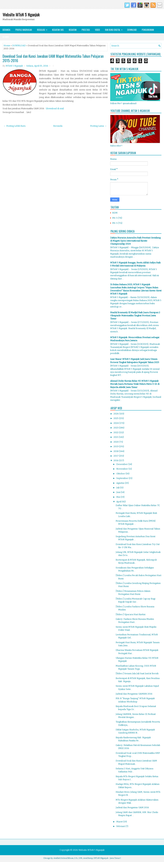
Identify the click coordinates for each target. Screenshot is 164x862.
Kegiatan (73, 29)
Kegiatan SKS (58, 29)
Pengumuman (148, 29)
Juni (118, 492)
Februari (121, 826)
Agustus (120, 483)
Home (7, 45)
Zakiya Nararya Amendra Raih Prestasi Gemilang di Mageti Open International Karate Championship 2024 (135, 240)
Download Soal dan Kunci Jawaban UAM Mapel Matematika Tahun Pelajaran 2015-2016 (53, 58)
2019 (116, 446)
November (122, 469)
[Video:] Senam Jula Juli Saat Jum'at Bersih (137, 673)
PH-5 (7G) (117, 223)
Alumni (6, 37)
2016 (116, 460)
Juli (118, 487)
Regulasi (43, 28)
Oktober (121, 473)
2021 (116, 437)
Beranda (6, 29)
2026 (116, 413)
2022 (116, 432)
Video (97, 29)
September (122, 478)
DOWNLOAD (19, 45)
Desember (122, 464)
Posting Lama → (98, 126)
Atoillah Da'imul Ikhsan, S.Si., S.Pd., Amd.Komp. (73, 858)
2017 (116, 456)
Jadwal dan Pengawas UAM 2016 (132, 807)
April (119, 501)
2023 (116, 427)
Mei (118, 497)
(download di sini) (55, 108)
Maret (119, 821)
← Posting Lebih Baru (14, 126)
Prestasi (86, 29)
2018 (116, 451)
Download (132, 29)
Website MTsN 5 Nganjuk (21, 14)
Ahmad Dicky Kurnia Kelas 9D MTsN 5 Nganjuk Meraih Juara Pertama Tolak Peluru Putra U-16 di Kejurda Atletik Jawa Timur (134, 384)
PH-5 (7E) (117, 218)
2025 (116, 418)
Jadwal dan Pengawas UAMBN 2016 (134, 694)
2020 (116, 442)
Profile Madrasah (23, 29)
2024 (116, 423)
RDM (115, 212)
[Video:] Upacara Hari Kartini (130, 614)
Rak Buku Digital (115, 28)
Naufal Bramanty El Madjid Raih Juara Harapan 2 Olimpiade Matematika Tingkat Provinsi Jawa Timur (135, 315)
